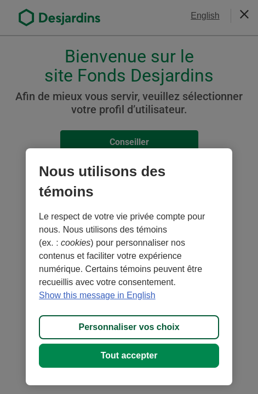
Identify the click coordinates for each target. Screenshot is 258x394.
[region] (129, 266)
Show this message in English (97, 295)
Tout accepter (129, 355)
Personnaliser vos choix (128, 327)
